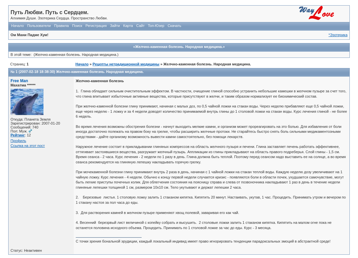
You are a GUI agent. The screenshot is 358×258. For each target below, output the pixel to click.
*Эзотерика (338, 35)
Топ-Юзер (156, 26)
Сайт (140, 26)
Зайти (115, 26)
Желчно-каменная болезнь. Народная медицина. (100, 72)
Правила (61, 26)
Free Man (19, 81)
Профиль (18, 141)
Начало (17, 26)
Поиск (77, 26)
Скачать (174, 26)
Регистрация (96, 26)
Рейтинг (18, 135)
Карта (128, 26)
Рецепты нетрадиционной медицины (126, 64)
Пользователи (39, 26)
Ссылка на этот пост (28, 146)
